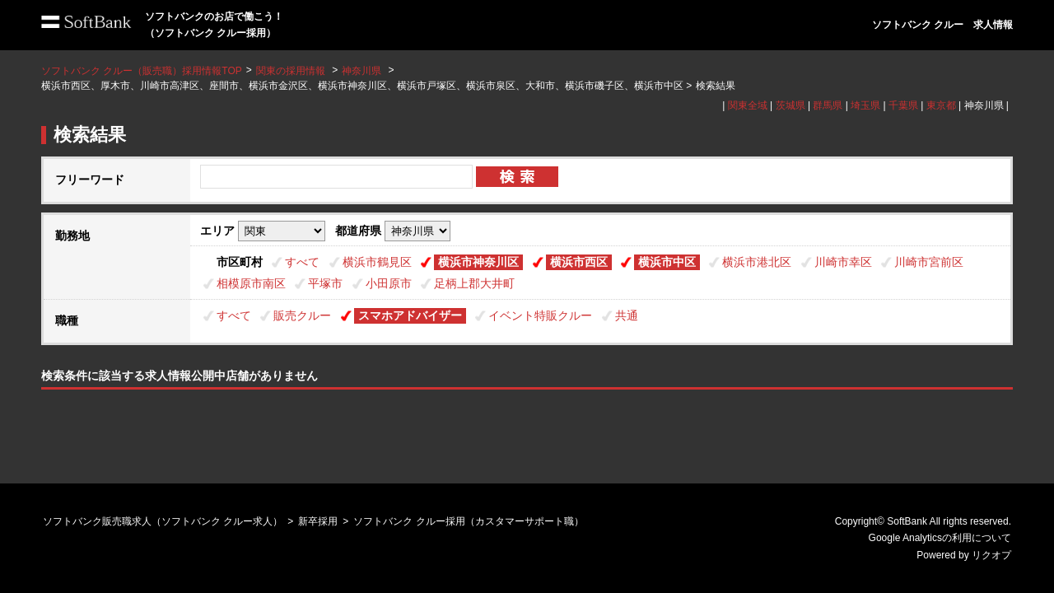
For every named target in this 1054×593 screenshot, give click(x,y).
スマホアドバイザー (410, 315)
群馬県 (827, 105)
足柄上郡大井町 (474, 283)
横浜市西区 (579, 261)
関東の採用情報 (292, 71)
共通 (626, 315)
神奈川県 (361, 71)
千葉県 (903, 105)
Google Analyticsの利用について (940, 538)
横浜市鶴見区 (377, 261)
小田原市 (389, 283)
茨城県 (790, 105)
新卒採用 (318, 521)
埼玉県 (865, 105)
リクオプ (991, 555)
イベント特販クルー (540, 315)
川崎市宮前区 (928, 261)
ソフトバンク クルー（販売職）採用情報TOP (141, 71)
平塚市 (325, 283)
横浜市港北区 (756, 261)
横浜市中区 (667, 261)
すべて (302, 261)
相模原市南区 (251, 283)
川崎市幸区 (843, 261)
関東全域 (747, 105)
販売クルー (302, 315)
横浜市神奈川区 (478, 261)
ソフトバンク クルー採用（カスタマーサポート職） (468, 521)
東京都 (941, 105)
